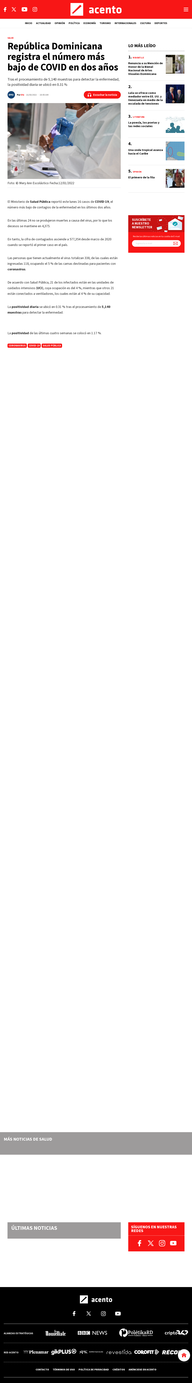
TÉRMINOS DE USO (64, 1370)
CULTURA (145, 23)
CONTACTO (42, 1370)
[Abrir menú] (186, 9)
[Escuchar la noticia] (102, 95)
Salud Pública (52, 346)
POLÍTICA (74, 23)
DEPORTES (160, 23)
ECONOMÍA (89, 23)
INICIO (28, 23)
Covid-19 (34, 346)
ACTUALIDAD (43, 23)
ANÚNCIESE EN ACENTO (142, 1370)
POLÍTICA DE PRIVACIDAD (94, 1370)
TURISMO (105, 23)
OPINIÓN (60, 23)
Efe (22, 95)
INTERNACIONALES (125, 23)
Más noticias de (28, 1139)
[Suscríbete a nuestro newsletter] (175, 243)
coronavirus (17, 346)
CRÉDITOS (118, 1370)
